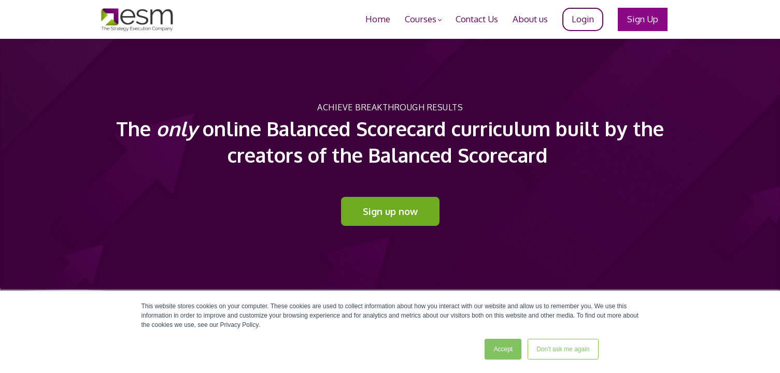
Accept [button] (503, 349)
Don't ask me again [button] (562, 349)
